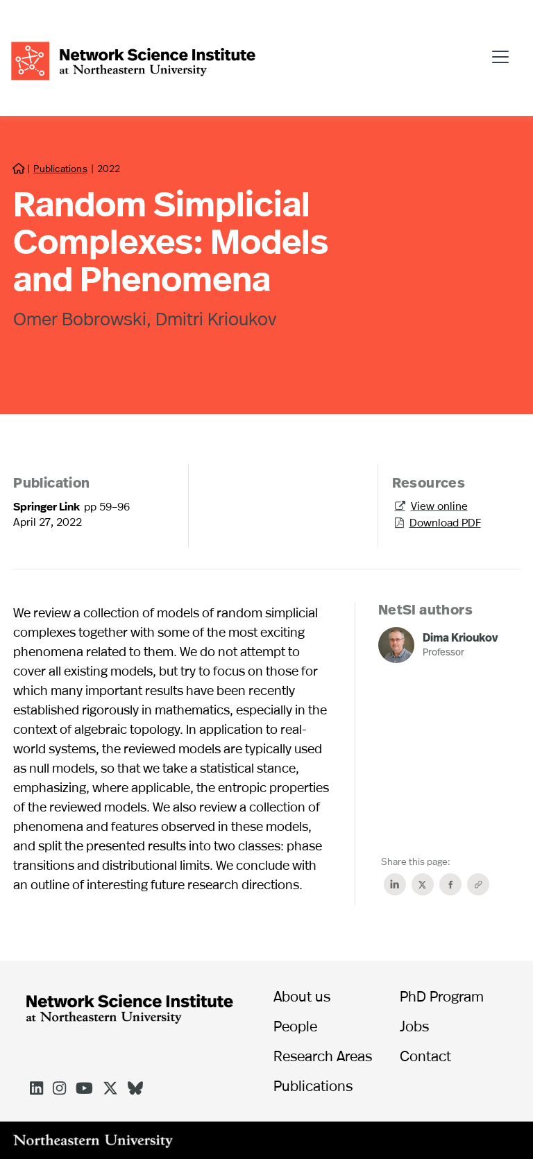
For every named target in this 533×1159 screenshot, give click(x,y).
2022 (108, 168)
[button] (504, 50)
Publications (60, 168)
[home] (133, 59)
